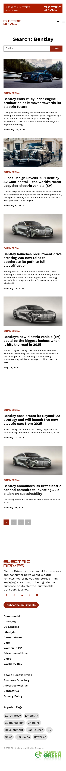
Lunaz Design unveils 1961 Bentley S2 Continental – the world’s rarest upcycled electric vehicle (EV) (32, 182)
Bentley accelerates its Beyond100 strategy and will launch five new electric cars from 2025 (32, 420)
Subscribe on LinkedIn (21, 605)
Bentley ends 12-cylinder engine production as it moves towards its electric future (32, 103)
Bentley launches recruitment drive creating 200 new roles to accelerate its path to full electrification (33, 260)
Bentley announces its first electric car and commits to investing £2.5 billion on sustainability (32, 490)
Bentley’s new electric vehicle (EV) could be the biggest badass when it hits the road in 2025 (32, 341)
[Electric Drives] (18, 22)
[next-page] (28, 522)
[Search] (56, 49)
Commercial (12, 93)
